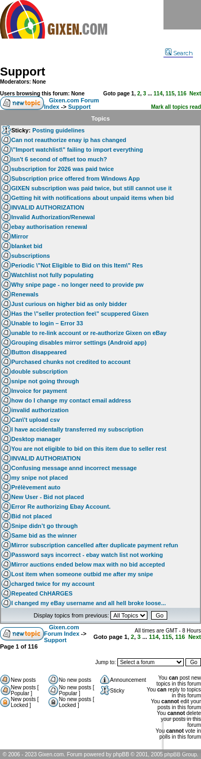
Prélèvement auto (36, 487)
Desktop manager (36, 439)
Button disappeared (38, 352)
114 (158, 93)
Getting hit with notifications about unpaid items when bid (92, 198)
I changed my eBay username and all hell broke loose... (88, 603)
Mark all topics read (176, 107)
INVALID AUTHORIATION (45, 458)
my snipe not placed (39, 477)
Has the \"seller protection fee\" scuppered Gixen (79, 313)
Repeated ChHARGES (41, 593)
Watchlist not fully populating (52, 275)
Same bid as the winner (44, 535)
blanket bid (26, 246)
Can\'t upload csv (35, 419)
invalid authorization (40, 410)
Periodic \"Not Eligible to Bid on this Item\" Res (77, 265)
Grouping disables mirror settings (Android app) (78, 342)
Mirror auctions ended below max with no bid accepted (88, 564)
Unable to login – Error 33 (47, 323)
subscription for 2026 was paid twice (62, 169)
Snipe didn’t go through (44, 526)
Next (195, 93)
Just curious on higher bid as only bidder (69, 304)
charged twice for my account (52, 584)
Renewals (25, 294)
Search (179, 53)
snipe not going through (45, 381)
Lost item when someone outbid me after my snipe (82, 574)
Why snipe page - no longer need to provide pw (77, 284)
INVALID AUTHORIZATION (47, 207)
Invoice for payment (39, 391)
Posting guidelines (58, 130)
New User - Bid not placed (47, 497)
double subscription (39, 371)
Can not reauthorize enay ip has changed (68, 140)
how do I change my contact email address (71, 400)
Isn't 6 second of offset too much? (59, 159)
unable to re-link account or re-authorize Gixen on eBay (89, 333)
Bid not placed (31, 516)
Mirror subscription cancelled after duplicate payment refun (94, 545)
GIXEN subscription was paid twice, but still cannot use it (91, 188)
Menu (182, 14)
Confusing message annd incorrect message (74, 468)
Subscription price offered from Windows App (75, 178)
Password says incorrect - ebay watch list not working (87, 555)
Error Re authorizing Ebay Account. (60, 506)
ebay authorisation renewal (49, 227)
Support (22, 71)
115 (170, 93)
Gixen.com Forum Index (61, 630)
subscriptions (30, 255)
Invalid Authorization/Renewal (53, 217)
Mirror (19, 236)
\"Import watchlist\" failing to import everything (77, 149)
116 (182, 93)
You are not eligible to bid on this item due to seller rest (89, 448)
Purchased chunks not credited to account (71, 362)
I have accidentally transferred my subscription (77, 429)
